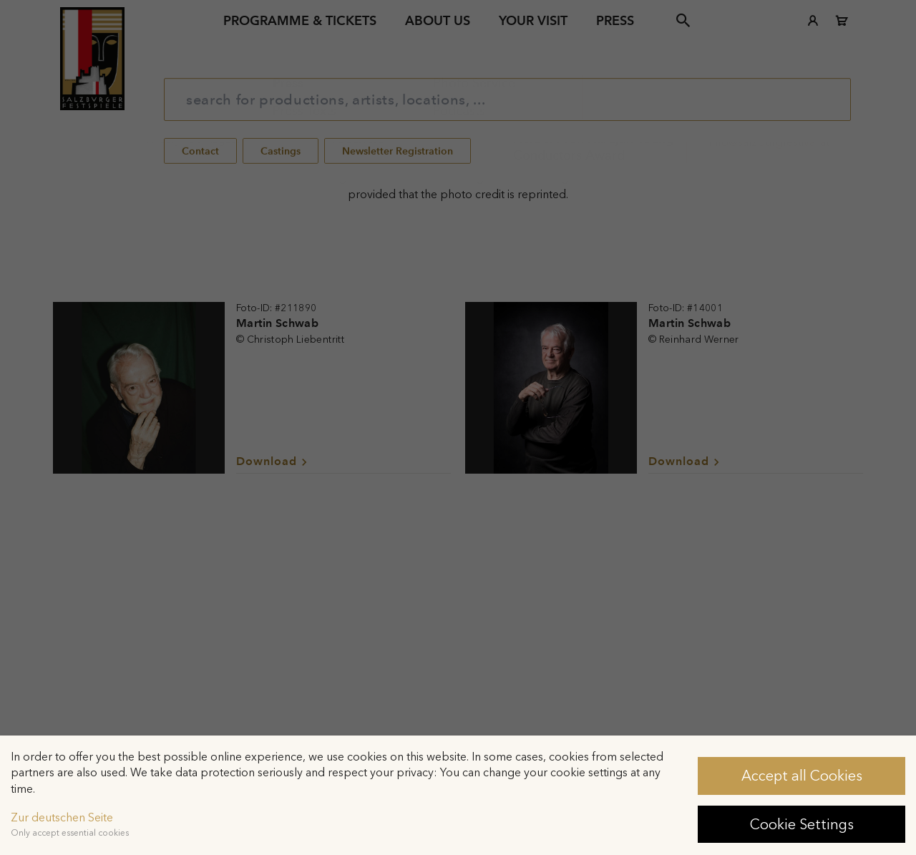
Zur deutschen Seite (62, 817)
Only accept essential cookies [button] (70, 833)
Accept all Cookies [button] (801, 775)
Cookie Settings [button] (802, 824)
